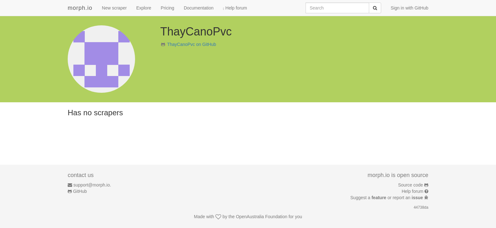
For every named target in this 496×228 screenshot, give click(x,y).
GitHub (80, 191)
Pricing (167, 7)
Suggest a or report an (387, 197)
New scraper (114, 7)
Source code (410, 184)
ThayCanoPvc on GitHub (191, 44)
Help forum (235, 7)
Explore (143, 7)
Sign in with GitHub (409, 7)
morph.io (80, 8)
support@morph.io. (92, 184)
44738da (421, 207)
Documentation (199, 7)
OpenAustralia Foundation (262, 216)
